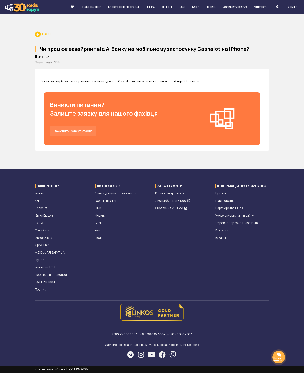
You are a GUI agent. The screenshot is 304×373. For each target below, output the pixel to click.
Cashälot (41, 208)
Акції (98, 230)
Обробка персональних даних (236, 223)
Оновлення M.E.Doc (171, 208)
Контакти (221, 230)
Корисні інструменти (170, 193)
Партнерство (225, 201)
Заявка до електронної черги (116, 193)
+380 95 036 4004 (125, 334)
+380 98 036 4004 (152, 334)
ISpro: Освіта (44, 238)
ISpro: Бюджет (45, 215)
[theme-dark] (277, 7)
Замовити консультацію (73, 131)
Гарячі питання (105, 201)
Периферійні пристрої (51, 275)
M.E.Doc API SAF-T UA (50, 252)
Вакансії (221, 238)
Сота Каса (42, 230)
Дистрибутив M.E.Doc (172, 201)
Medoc (40, 193)
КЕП (37, 201)
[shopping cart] (72, 7)
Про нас (221, 193)
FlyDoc (39, 260)
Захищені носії (45, 282)
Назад (43, 34)
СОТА (39, 223)
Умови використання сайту (234, 215)
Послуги (41, 289)
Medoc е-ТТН (45, 267)
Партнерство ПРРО (229, 208)
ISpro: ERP (42, 245)
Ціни (98, 208)
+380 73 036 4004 (180, 334)
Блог (98, 223)
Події (98, 238)
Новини (100, 215)
